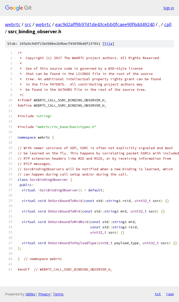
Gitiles (30, 294)
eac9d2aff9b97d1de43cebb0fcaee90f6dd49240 (105, 24)
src (28, 24)
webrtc (12, 24)
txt (158, 294)
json (170, 294)
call (167, 24)
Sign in (168, 8)
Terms (58, 294)
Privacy (44, 294)
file (108, 43)
